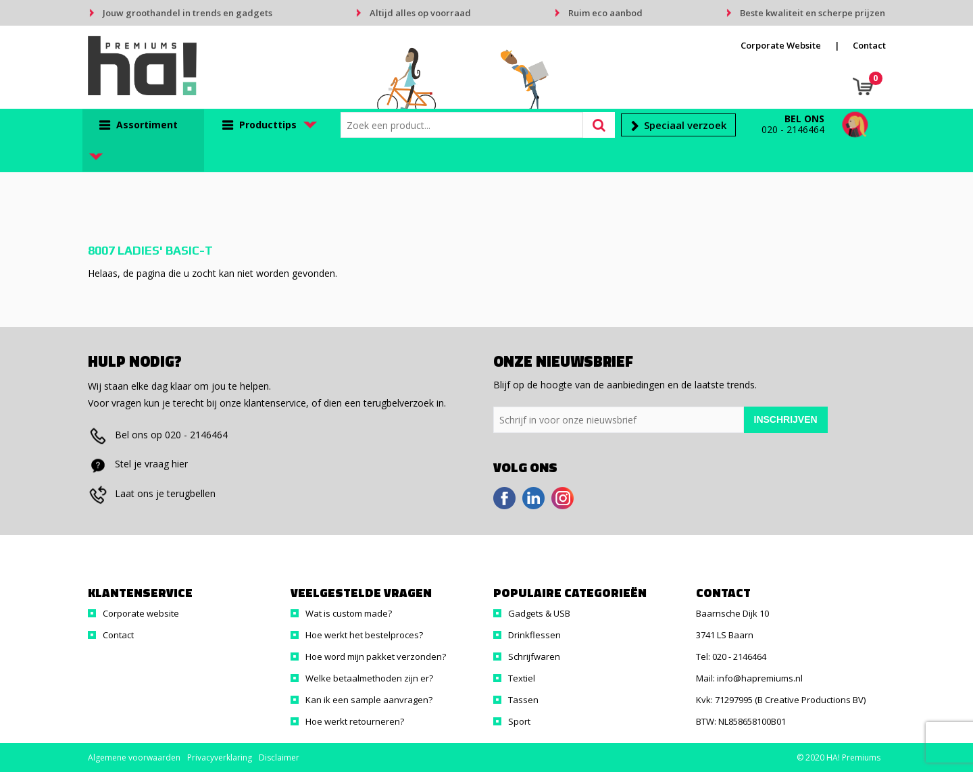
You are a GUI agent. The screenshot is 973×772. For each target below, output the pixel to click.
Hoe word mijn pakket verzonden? (375, 656)
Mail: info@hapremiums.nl (749, 678)
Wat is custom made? (348, 613)
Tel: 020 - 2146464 (731, 656)
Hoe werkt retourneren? (354, 721)
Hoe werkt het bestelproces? (364, 635)
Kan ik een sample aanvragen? (368, 700)
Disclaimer (279, 757)
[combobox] (465, 125)
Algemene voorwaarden (134, 757)
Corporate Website (781, 45)
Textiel (521, 678)
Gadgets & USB (539, 613)
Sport (519, 721)
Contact (869, 45)
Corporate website (141, 613)
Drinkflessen (534, 635)
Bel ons (804, 118)
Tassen (523, 700)
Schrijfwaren (534, 656)
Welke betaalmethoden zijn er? (369, 678)
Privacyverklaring (219, 757)
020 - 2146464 (793, 129)
